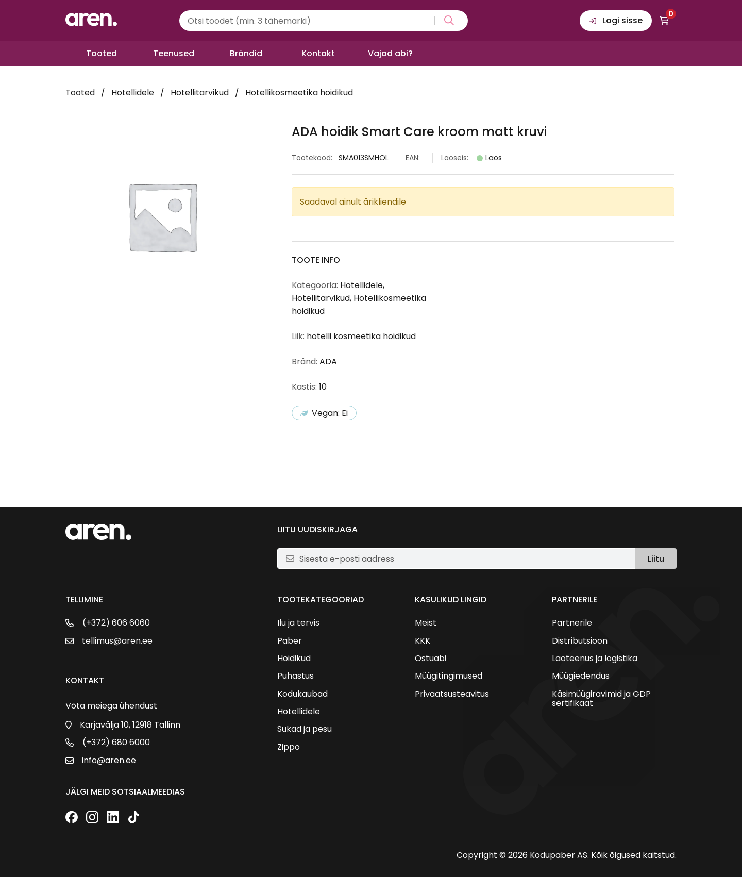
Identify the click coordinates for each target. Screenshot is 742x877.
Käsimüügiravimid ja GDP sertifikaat (601, 699)
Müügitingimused (448, 676)
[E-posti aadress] (463, 558)
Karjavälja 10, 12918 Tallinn (130, 725)
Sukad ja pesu (304, 729)
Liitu (656, 559)
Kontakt (318, 53)
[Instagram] (92, 818)
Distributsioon (580, 641)
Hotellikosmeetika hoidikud (299, 92)
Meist (425, 623)
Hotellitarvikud (200, 92)
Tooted (101, 53)
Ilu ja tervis (298, 623)
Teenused (173, 53)
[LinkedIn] (113, 818)
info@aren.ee (109, 760)
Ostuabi (430, 658)
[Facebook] (71, 818)
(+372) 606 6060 (116, 623)
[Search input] (323, 20)
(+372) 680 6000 (116, 742)
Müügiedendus (581, 676)
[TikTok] (133, 818)
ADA (328, 361)
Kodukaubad (302, 694)
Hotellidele (132, 92)
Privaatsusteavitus (452, 694)
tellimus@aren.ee (117, 641)
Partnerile (572, 623)
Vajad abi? (390, 53)
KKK (422, 641)
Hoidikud (294, 658)
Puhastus (295, 676)
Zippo (288, 747)
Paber (289, 641)
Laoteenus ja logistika (594, 658)
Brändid (246, 53)
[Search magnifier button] (447, 20)
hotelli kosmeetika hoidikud (361, 336)
